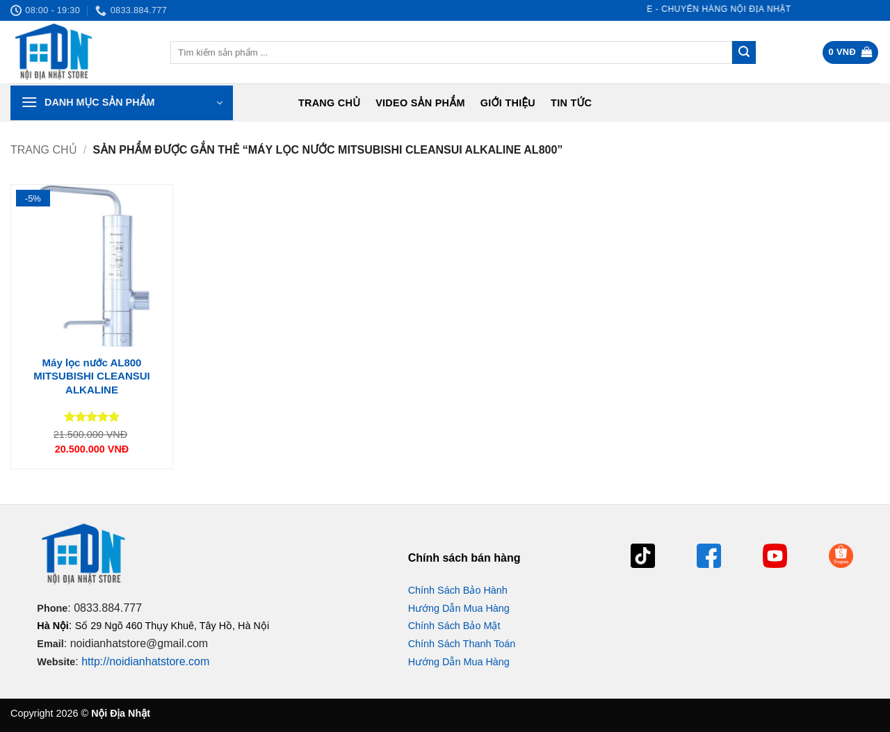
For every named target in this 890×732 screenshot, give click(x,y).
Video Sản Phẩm (420, 102)
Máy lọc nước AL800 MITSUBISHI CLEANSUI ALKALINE (91, 376)
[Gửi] (744, 53)
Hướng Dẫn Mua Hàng (459, 608)
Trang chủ (329, 102)
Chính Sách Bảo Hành (458, 590)
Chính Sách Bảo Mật (454, 625)
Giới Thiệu (507, 102)
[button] (851, 52)
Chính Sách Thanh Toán (462, 643)
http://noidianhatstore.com (145, 661)
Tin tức (571, 102)
